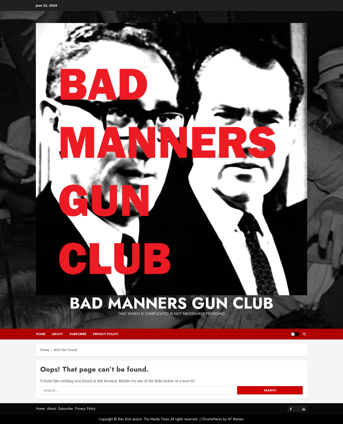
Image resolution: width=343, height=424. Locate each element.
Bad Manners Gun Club (171, 303)
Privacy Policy (105, 334)
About (57, 334)
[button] (304, 334)
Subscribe (78, 334)
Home (40, 334)
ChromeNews (212, 419)
